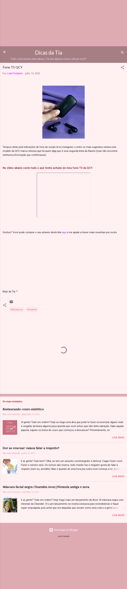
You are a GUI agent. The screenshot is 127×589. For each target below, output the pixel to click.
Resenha (32, 309)
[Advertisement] (63, 23)
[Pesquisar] (122, 53)
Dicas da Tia (48, 52)
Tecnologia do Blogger (63, 529)
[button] (122, 68)
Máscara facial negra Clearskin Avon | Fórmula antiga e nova (46, 487)
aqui (64, 232)
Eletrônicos (17, 309)
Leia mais (118, 437)
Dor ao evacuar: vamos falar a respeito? (31, 448)
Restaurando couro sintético (23, 409)
